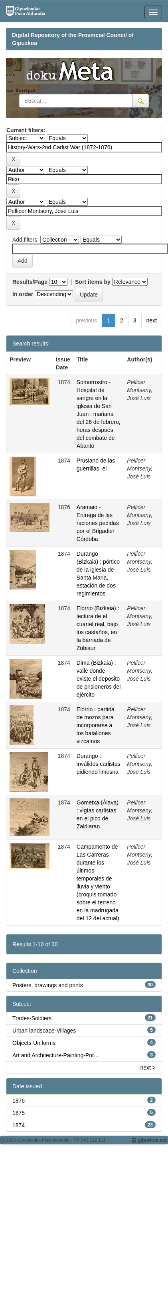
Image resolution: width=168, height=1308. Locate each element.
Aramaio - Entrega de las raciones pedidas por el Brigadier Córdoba (98, 523)
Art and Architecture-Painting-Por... (55, 1055)
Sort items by (93, 282)
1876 (18, 1100)
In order (22, 294)
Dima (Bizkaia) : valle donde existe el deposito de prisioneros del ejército (99, 679)
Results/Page (29, 282)
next (151, 320)
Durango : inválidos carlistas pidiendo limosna (99, 764)
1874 (18, 1125)
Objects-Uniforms (33, 1043)
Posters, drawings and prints (47, 985)
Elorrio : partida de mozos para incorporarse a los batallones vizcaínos (96, 725)
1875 (18, 1113)
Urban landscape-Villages (44, 1030)
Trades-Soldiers (31, 1018)
